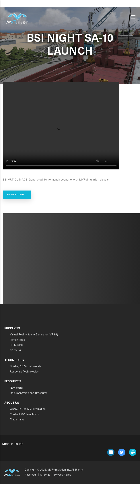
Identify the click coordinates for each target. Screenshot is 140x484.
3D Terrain (16, 350)
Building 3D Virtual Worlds (25, 366)
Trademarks (17, 419)
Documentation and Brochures (28, 393)
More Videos (16, 195)
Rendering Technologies (24, 371)
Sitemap (45, 475)
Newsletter (16, 388)
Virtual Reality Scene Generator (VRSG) (34, 334)
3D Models (16, 345)
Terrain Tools (17, 340)
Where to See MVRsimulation (28, 409)
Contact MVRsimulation (24, 414)
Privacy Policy (62, 475)
